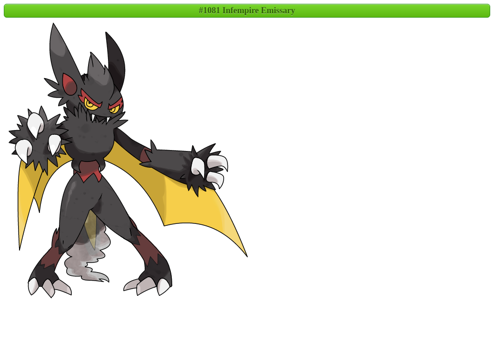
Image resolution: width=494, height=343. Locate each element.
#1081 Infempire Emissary (247, 10)
